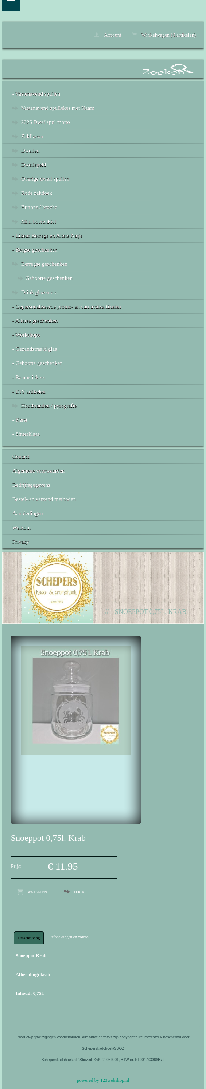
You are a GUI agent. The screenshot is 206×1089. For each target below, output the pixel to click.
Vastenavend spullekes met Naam (57, 108)
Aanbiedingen (27, 513)
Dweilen (30, 150)
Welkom (21, 527)
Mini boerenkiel (38, 221)
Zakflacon (32, 136)
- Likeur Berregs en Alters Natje (47, 235)
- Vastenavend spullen (36, 94)
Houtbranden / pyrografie (49, 406)
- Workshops (26, 335)
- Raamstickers (28, 377)
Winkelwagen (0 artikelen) (164, 35)
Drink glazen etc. (40, 292)
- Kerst (19, 420)
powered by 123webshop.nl (103, 1080)
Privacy (20, 541)
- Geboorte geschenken (37, 363)
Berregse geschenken (44, 264)
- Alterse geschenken (35, 321)
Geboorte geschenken (49, 278)
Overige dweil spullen (45, 179)
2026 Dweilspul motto (45, 122)
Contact (21, 456)
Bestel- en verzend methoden (44, 499)
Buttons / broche (39, 207)
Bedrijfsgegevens (31, 485)
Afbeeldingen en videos (69, 937)
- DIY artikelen (29, 391)
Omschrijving (29, 938)
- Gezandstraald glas (34, 349)
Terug (80, 892)
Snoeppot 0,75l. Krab (151, 611)
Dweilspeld (33, 165)
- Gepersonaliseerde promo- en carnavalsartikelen (66, 306)
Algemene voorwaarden (38, 471)
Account (107, 35)
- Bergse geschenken (35, 250)
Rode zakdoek (36, 193)
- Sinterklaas (26, 434)
